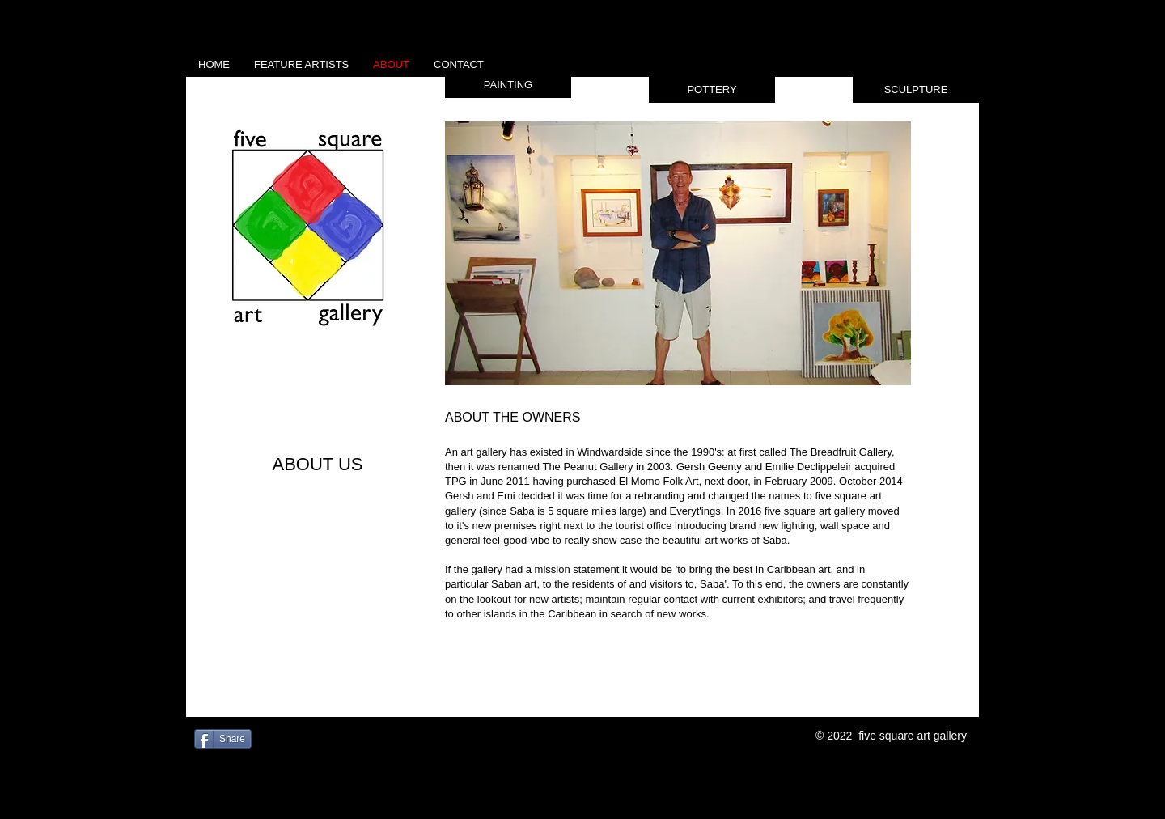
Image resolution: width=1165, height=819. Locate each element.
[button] (508, 85)
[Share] (223, 739)
